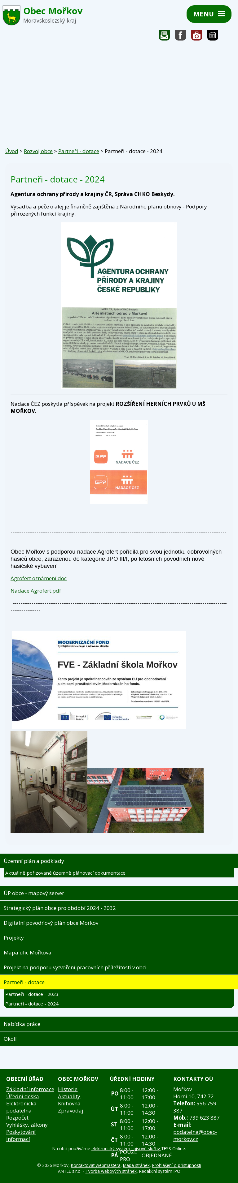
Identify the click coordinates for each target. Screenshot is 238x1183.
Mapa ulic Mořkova (27, 952)
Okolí (10, 1038)
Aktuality (69, 1096)
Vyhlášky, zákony (27, 1124)
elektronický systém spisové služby (126, 1148)
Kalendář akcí (212, 36)
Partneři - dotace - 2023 (32, 994)
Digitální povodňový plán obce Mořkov (51, 922)
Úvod (11, 151)
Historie (67, 1089)
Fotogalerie (196, 36)
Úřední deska (22, 1096)
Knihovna (69, 1103)
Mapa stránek (136, 1165)
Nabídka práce (22, 1023)
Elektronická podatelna (21, 1107)
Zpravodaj (70, 1110)
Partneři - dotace (78, 151)
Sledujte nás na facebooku (180, 36)
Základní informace (30, 1089)
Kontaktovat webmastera (96, 1165)
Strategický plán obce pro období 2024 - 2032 (60, 907)
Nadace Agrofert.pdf (36, 590)
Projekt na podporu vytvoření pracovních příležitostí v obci (75, 967)
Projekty (14, 937)
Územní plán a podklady (34, 860)
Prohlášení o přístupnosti (176, 1165)
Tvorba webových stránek (111, 1171)
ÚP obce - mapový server (34, 893)
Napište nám (164, 36)
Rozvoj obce (38, 151)
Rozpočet (17, 1117)
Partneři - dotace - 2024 (32, 1004)
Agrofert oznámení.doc (39, 578)
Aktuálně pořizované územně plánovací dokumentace (65, 873)
